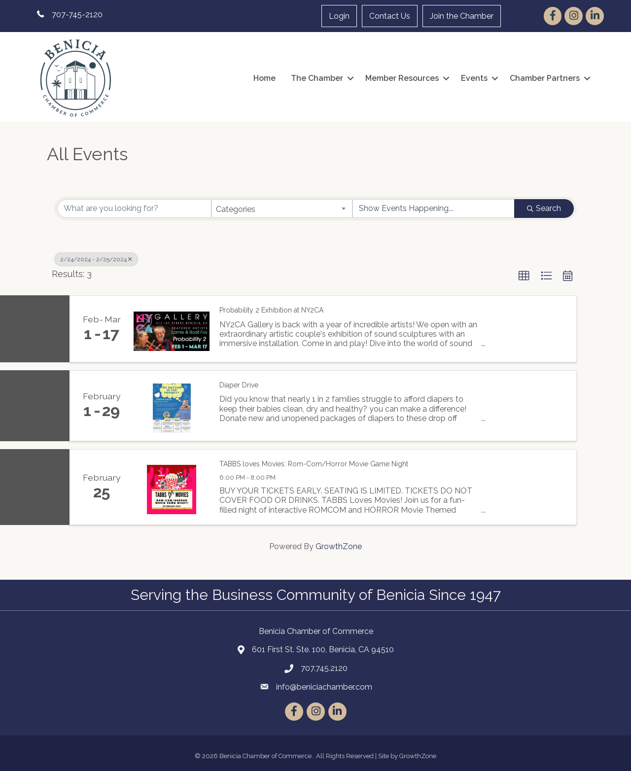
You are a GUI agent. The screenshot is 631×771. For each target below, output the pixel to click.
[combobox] (282, 208)
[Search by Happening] (433, 208)
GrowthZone (339, 546)
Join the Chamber (461, 16)
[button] (524, 276)
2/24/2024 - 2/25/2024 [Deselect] (96, 259)
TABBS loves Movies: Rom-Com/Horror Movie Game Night (313, 464)
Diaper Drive (238, 385)
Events (474, 78)
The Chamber (317, 78)
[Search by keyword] (134, 208)
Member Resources (402, 78)
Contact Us (389, 16)
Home (264, 78)
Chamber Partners (545, 78)
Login (339, 16)
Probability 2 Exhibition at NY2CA (271, 310)
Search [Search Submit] (544, 208)
